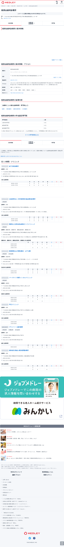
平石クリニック (14, 304)
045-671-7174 (7, 18)
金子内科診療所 (14, 166)
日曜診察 (11, 329)
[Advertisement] (32, 192)
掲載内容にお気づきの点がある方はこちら (11, 156)
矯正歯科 (9, 109)
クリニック (5, 166)
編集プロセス (16, 475)
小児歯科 (24, 109)
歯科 (3, 109)
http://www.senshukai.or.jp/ (16, 92)
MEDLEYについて (16, 472)
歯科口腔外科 (17, 109)
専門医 (53, 23)
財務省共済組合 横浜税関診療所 (19, 350)
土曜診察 (4, 201)
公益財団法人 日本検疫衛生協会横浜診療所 (22, 199)
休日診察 (11, 253)
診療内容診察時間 (31, 23)
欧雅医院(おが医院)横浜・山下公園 (20, 251)
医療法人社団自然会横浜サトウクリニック (22, 224)
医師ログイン (48, 475)
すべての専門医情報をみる (32, 135)
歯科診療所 (5, 327)
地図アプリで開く (57, 60)
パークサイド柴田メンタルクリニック (20, 277)
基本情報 (10, 23)
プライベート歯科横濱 (16, 327)
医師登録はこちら (47, 472)
